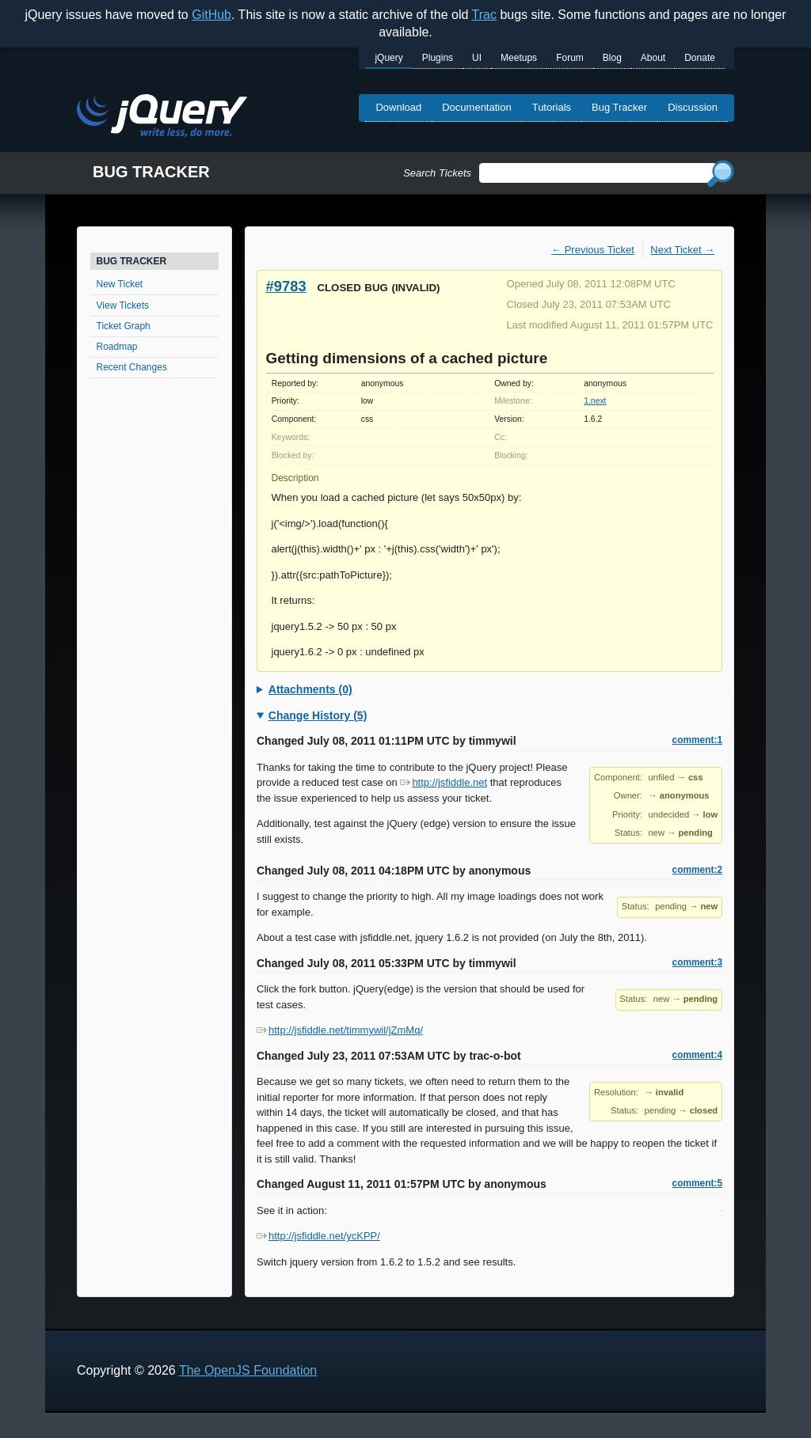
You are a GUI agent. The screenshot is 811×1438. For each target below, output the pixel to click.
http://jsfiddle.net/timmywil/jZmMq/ (340, 1030)
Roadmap (117, 346)
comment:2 (697, 869)
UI (477, 57)
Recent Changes (132, 367)
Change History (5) (317, 715)
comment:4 (697, 1054)
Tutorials (551, 107)
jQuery (388, 57)
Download (398, 107)
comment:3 (697, 962)
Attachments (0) (310, 689)
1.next (595, 400)
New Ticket (120, 284)
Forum (570, 57)
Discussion (693, 107)
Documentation (476, 107)
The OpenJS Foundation (248, 1370)
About (653, 57)
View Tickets (123, 305)
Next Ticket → (682, 250)
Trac (484, 14)
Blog (612, 57)
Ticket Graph (123, 326)
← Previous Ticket (592, 250)
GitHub (211, 14)
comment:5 (697, 1183)
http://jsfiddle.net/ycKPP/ (318, 1236)
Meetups (519, 57)
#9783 (286, 286)
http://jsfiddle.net (443, 782)
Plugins (437, 57)
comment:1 (697, 740)
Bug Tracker (619, 107)
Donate (699, 57)
